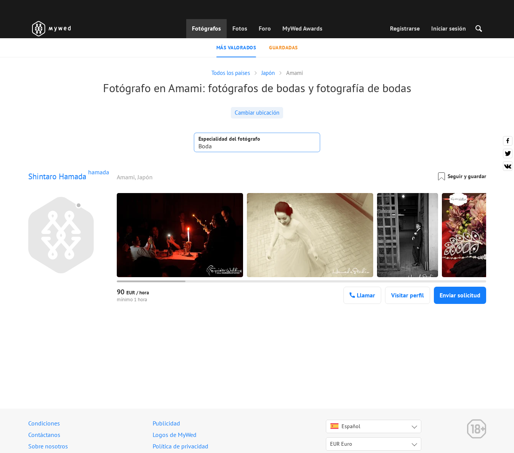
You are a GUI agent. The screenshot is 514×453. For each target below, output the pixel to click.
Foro (265, 28)
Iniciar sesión (448, 28)
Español (345, 426)
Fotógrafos (206, 28)
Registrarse (405, 28)
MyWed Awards (302, 28)
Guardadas (283, 47)
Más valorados (236, 47)
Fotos (239, 28)
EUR (341, 443)
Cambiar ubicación (257, 112)
